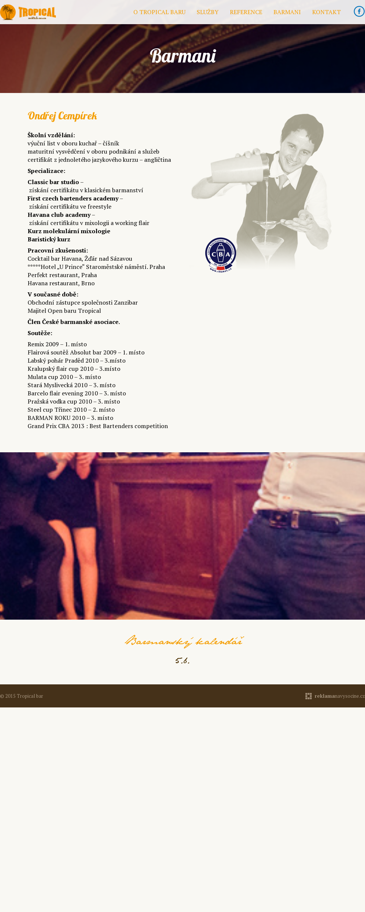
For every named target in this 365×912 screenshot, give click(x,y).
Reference (246, 12)
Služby (208, 12)
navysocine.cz (340, 696)
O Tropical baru (159, 12)
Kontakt (326, 12)
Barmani (287, 12)
